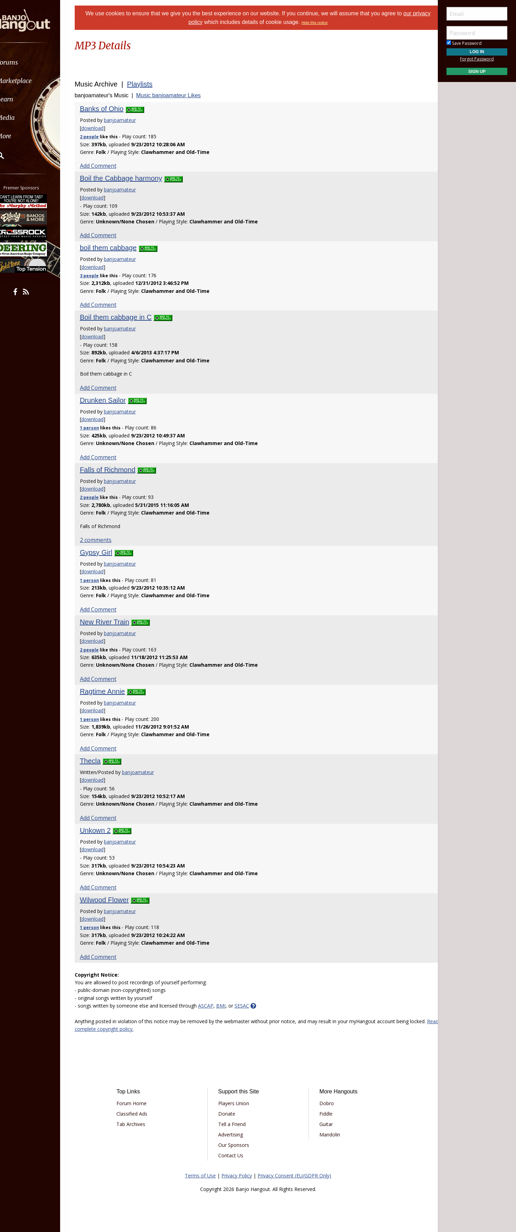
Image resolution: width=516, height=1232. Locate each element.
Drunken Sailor (111, 400)
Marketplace (32, 81)
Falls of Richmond (116, 470)
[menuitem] (39, 62)
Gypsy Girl (105, 552)
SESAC (250, 1005)
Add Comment (107, 166)
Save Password (464, 43)
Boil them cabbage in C (125, 317)
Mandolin (327, 1134)
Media (24, 118)
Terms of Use (200, 1175)
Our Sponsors (236, 1145)
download (101, 128)
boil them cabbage (117, 248)
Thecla (99, 761)
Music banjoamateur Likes (177, 95)
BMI (229, 1005)
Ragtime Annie (111, 691)
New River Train (113, 622)
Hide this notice (324, 22)
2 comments (104, 540)
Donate (229, 1113)
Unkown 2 (104, 830)
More (22, 136)
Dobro (324, 1103)
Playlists (148, 84)
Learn (23, 99)
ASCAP (214, 1005)
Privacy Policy (236, 1175)
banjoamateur (129, 120)
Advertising (233, 1134)
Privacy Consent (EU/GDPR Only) (294, 1175)
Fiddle (323, 1113)
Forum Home (139, 1103)
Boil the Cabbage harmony (130, 178)
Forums (25, 62)
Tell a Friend (234, 1124)
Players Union (236, 1103)
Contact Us (233, 1155)
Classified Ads (139, 1113)
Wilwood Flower (113, 900)
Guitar (323, 1124)
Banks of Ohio (110, 109)
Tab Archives (138, 1124)
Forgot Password (477, 59)
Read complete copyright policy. (136, 1029)
